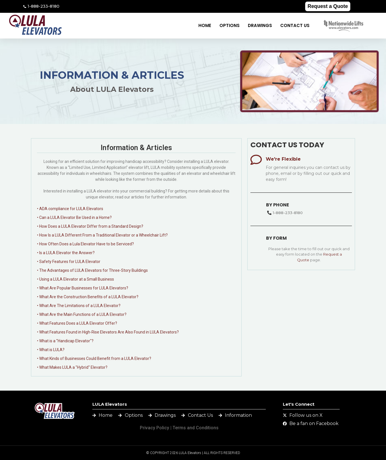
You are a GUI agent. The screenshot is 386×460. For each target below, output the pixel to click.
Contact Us (295, 25)
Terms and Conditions (196, 427)
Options (229, 25)
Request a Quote (327, 6)
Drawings (260, 25)
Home (204, 25)
